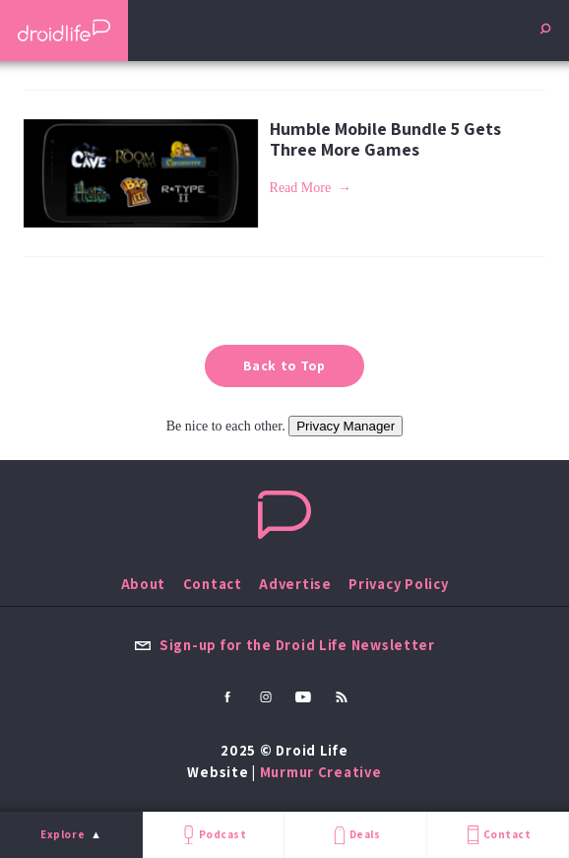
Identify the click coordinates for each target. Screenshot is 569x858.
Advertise (295, 583)
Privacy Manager (345, 426)
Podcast (212, 834)
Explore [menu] (62, 834)
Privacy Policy (398, 583)
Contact (497, 834)
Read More (301, 187)
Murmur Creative (321, 771)
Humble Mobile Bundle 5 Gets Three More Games (385, 139)
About (143, 583)
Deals (355, 834)
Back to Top (284, 365)
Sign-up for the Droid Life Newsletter (284, 644)
